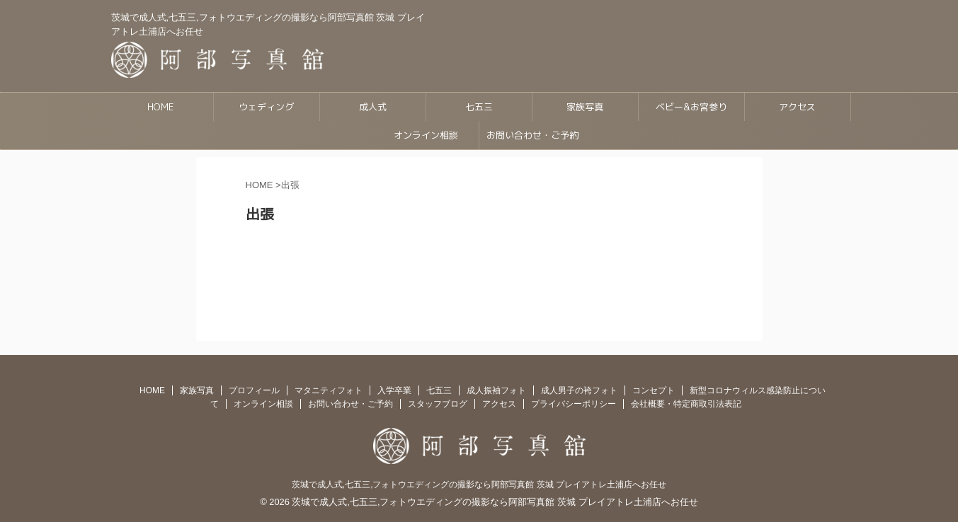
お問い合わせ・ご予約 (532, 135)
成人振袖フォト (496, 390)
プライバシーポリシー (573, 404)
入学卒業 (394, 390)
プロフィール (254, 390)
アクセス (797, 106)
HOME (160, 106)
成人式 (373, 106)
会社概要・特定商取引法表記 (686, 404)
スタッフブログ (437, 404)
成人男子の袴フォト (579, 390)
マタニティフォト (329, 390)
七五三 (479, 106)
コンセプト (653, 390)
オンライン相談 (426, 135)
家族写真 (584, 106)
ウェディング (266, 106)
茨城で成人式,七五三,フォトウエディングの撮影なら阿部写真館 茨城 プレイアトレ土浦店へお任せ (479, 484)
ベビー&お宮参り (691, 106)
